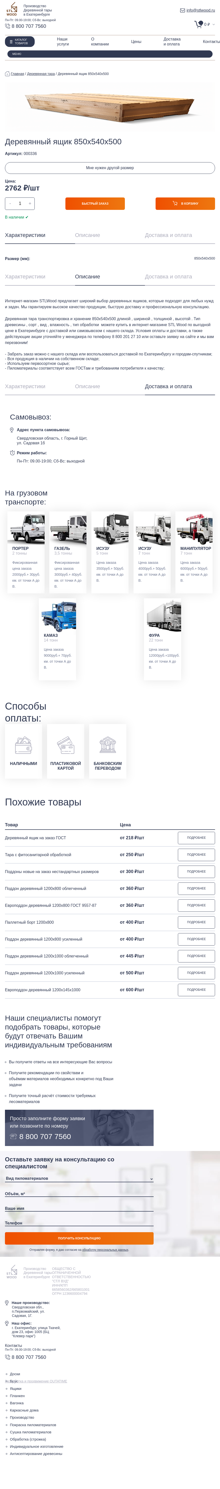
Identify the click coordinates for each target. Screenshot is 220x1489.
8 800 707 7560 (25, 26)
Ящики (16, 1388)
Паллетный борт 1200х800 (29, 922)
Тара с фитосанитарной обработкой (38, 855)
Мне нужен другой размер (110, 168)
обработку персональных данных (105, 1250)
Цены (136, 41)
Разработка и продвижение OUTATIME (36, 1381)
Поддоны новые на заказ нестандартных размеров (52, 872)
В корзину (185, 205)
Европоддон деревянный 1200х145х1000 (42, 990)
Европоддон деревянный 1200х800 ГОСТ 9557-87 (51, 905)
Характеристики (25, 235)
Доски (15, 1374)
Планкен (17, 1396)
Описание (87, 235)
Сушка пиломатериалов (30, 1432)
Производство (22, 1417)
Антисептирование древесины (36, 1453)
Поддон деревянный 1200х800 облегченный (45, 888)
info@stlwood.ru (197, 10)
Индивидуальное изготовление (36, 1446)
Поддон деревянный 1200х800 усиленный (43, 939)
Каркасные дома (24, 1410)
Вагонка (17, 1403)
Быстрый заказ (95, 203)
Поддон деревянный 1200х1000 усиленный (44, 973)
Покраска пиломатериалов (33, 1425)
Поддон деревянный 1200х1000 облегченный (46, 956)
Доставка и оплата (168, 235)
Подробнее (196, 838)
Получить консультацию (79, 1238)
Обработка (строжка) (28, 1439)
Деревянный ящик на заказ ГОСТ (35, 838)
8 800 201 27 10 (126, 337)
